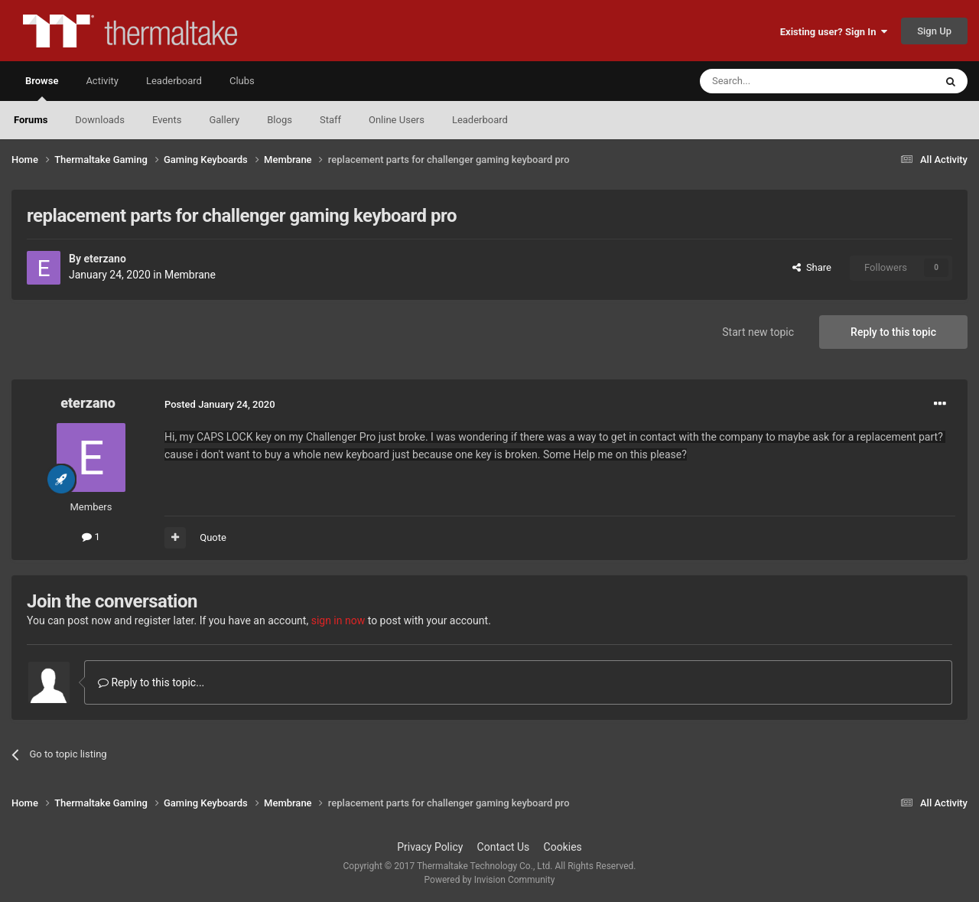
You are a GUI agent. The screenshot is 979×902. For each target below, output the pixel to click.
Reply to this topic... (151, 682)
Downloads (100, 119)
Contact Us (503, 847)
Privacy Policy (430, 847)
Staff (330, 119)
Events (166, 119)
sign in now (338, 620)
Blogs (279, 119)
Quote (213, 537)
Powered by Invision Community (489, 879)
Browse (41, 88)
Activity (102, 80)
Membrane (190, 275)
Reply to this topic (893, 332)
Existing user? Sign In (833, 31)
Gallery (224, 119)
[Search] (781, 81)
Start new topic (758, 332)
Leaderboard (480, 119)
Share (811, 267)
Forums (30, 119)
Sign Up (934, 31)
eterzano (104, 258)
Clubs (242, 80)
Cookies (563, 847)
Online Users (396, 119)
